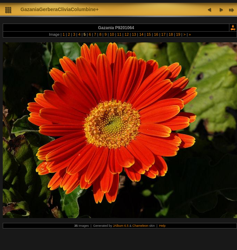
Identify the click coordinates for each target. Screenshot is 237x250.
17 (163, 34)
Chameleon (141, 225)
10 (112, 34)
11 (119, 34)
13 (134, 34)
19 (178, 34)
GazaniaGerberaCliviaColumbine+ (59, 9)
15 (148, 34)
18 (171, 34)
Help (162, 225)
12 (127, 34)
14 (141, 34)
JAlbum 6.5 (120, 225)
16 (156, 34)
